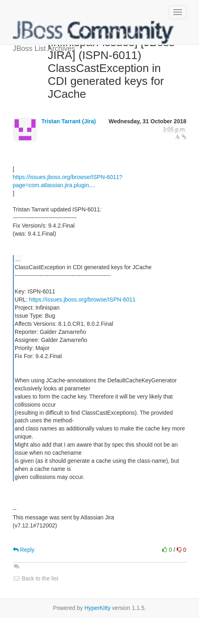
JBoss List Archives (93, 32)
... (18, 258)
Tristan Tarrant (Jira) (68, 121)
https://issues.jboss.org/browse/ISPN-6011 (82, 299)
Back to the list (36, 578)
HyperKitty (97, 608)
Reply (24, 549)
